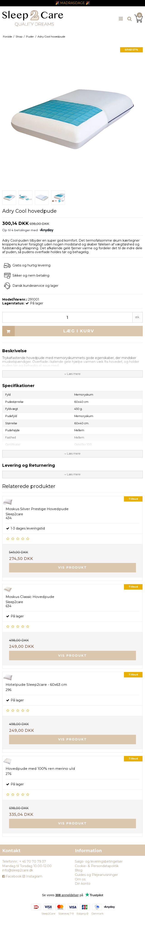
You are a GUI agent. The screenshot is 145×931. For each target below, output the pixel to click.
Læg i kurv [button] (48, 331)
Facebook (11, 876)
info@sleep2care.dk (17, 870)
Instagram (32, 876)
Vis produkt (72, 567)
